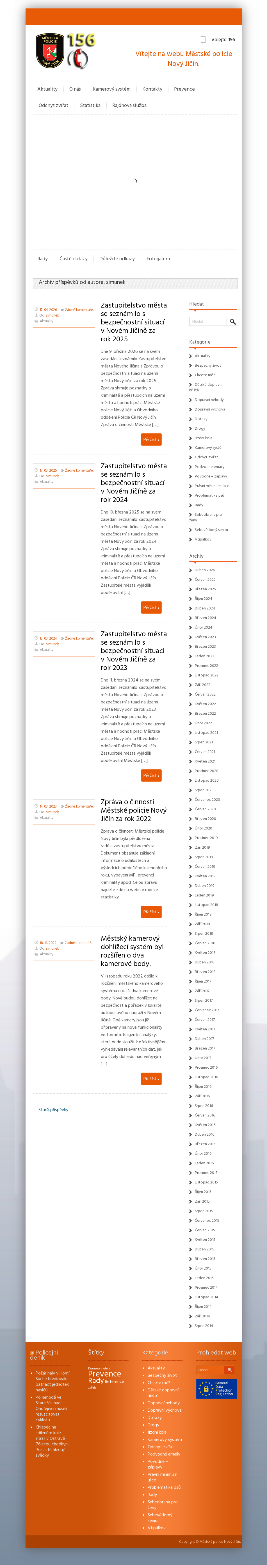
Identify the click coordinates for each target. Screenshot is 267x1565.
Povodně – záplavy (211, 476)
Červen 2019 (205, 866)
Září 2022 (202, 685)
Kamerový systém (112, 89)
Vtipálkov (203, 539)
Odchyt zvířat (53, 105)
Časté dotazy (74, 258)
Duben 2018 (204, 962)
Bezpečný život (208, 365)
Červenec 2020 (207, 799)
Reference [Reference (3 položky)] (114, 1381)
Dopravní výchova (210, 409)
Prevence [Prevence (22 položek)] (104, 1374)
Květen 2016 (205, 1125)
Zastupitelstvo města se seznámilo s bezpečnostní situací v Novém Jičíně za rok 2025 (134, 322)
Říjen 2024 (203, 599)
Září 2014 (202, 1316)
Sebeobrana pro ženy (163, 1505)
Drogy (200, 428)
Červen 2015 (205, 1230)
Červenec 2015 (207, 1220)
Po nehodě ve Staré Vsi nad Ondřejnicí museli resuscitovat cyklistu (51, 1408)
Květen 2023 (205, 637)
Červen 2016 (205, 1115)
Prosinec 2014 (206, 1287)
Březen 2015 (205, 1259)
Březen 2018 (205, 972)
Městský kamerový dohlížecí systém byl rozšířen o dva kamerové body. (132, 951)
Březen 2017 (205, 1048)
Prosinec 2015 (206, 1173)
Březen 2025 (205, 589)
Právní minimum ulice (212, 486)
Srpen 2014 (204, 1326)
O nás (75, 89)
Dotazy (201, 419)
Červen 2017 (205, 1020)
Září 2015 (202, 1201)
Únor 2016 (203, 1153)
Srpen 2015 (204, 1211)
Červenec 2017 (207, 1010)
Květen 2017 (205, 1029)
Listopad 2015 (206, 1182)
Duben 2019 (204, 886)
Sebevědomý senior (211, 530)
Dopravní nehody (209, 400)
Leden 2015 (204, 1278)
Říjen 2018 (203, 914)
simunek (115, 282)
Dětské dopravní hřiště (163, 1393)
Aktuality (47, 89)
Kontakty (152, 89)
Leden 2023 (204, 656)
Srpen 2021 (204, 742)
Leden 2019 (204, 895)
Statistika (90, 105)
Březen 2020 (205, 819)
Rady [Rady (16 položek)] (96, 1380)
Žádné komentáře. (79, 310)
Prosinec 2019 (206, 838)
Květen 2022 (205, 704)
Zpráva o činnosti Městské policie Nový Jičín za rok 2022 (134, 810)
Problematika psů (209, 495)
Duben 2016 (204, 1134)
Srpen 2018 (204, 933)
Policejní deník (44, 1355)
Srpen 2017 (204, 1000)
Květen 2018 (205, 953)
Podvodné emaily (210, 467)
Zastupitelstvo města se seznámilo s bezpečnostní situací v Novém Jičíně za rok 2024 (134, 483)
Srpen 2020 (204, 790)
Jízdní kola (203, 438)
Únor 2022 (203, 723)
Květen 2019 (205, 876)
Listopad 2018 (206, 905)
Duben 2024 (205, 608)
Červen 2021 (205, 752)
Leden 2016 (204, 1163)
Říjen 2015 (203, 1192)
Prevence (184, 89)
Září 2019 (202, 847)
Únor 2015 (203, 1268)
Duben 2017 (204, 1039)
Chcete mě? (205, 375)
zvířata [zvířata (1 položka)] (92, 1388)
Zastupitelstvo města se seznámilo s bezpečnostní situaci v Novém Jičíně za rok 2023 (134, 651)
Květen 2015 (205, 1240)
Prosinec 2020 (206, 771)
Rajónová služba (129, 105)
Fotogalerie (159, 258)
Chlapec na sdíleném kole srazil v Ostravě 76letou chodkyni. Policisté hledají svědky (52, 1441)
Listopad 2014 (206, 1297)
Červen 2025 (205, 579)
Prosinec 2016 (206, 1067)
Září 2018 (202, 924)
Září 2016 (202, 1096)
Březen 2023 (205, 646)
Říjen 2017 (203, 981)
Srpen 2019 (204, 857)
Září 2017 (202, 991)
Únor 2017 (203, 1058)
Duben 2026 (205, 570)
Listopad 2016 (206, 1077)
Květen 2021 (205, 761)
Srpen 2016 (204, 1106)
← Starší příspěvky (50, 1110)
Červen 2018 (205, 943)
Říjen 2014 (203, 1307)
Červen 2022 (205, 694)
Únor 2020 (203, 828)
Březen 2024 (205, 618)
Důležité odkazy (117, 258)
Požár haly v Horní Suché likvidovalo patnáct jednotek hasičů (52, 1381)
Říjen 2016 (203, 1086)
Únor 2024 (203, 627)
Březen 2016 (205, 1144)
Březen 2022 (205, 713)
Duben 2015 (204, 1249)
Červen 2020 (205, 809)
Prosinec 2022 (206, 666)
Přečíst (151, 439)
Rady (42, 258)
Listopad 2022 (206, 675)
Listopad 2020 (207, 780)
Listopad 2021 (206, 733)
